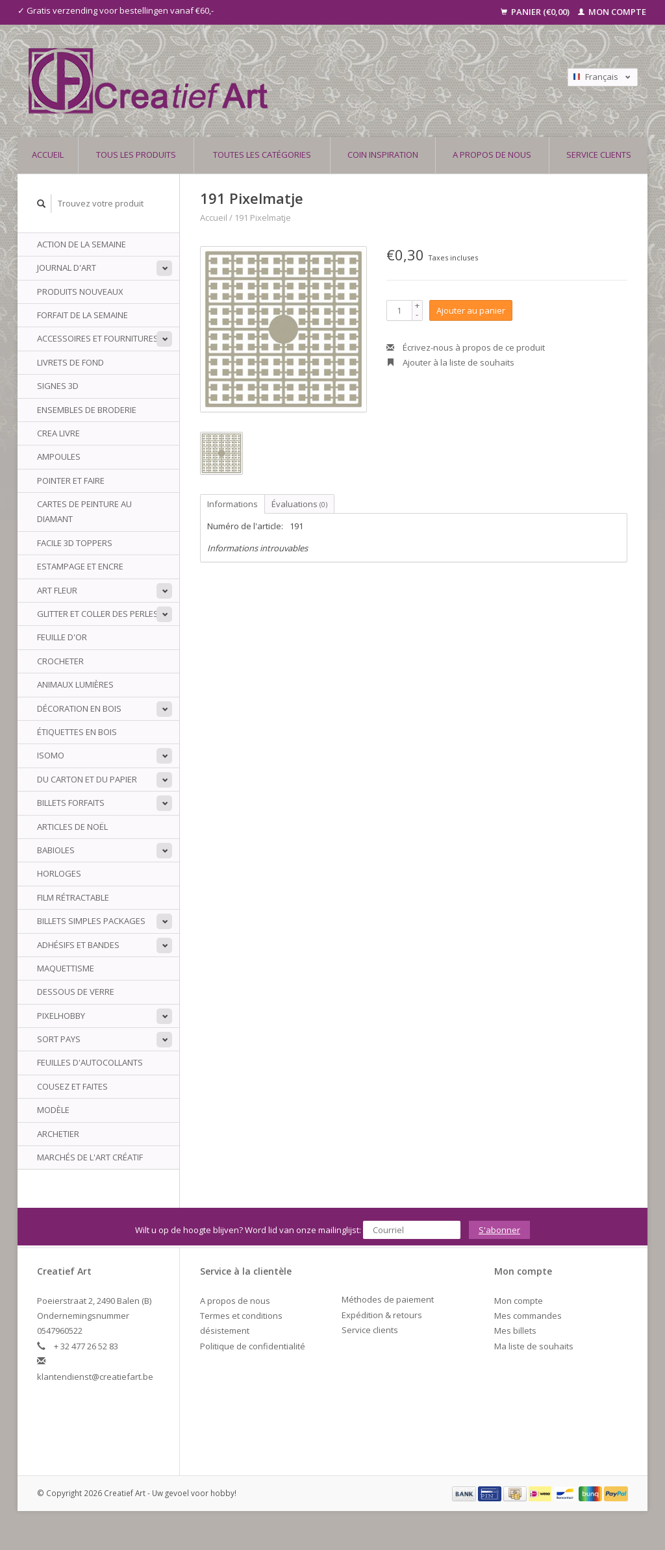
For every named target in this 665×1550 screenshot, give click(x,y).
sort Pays (59, 1039)
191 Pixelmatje (262, 217)
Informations (232, 504)
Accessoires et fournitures (97, 338)
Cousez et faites (72, 1086)
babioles (56, 850)
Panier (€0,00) (536, 12)
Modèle (53, 1110)
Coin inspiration (382, 154)
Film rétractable (73, 897)
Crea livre (58, 433)
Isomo (50, 755)
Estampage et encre (80, 566)
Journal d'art (66, 267)
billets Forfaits (71, 802)
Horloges (59, 873)
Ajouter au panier (470, 310)
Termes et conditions (241, 1315)
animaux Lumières (75, 684)
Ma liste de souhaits (533, 1346)
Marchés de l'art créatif (90, 1157)
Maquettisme (65, 968)
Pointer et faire (71, 480)
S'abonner (499, 1230)
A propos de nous (492, 154)
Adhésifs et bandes (78, 945)
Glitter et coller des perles (97, 613)
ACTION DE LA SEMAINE (81, 244)
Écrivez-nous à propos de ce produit (465, 347)
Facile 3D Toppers (74, 543)
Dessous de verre (75, 991)
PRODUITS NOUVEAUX (80, 291)
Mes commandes (528, 1315)
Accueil (48, 154)
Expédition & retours (382, 1315)
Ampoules (59, 456)
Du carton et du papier (87, 779)
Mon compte (612, 12)
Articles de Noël (72, 826)
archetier (58, 1134)
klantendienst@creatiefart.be (95, 1376)
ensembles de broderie (86, 410)
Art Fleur (57, 590)
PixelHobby (61, 1015)
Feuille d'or (62, 637)
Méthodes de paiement (388, 1299)
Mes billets (515, 1330)
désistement (224, 1330)
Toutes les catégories (262, 154)
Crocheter (60, 661)
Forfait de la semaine (82, 315)
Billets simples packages (91, 921)
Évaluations (299, 504)
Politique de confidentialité (252, 1346)
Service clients (598, 154)
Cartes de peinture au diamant (84, 511)
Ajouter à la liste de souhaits (450, 362)
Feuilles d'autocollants (90, 1062)
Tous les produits (136, 154)
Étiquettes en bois (77, 732)
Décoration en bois (79, 708)
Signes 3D (58, 386)
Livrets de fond (70, 362)
